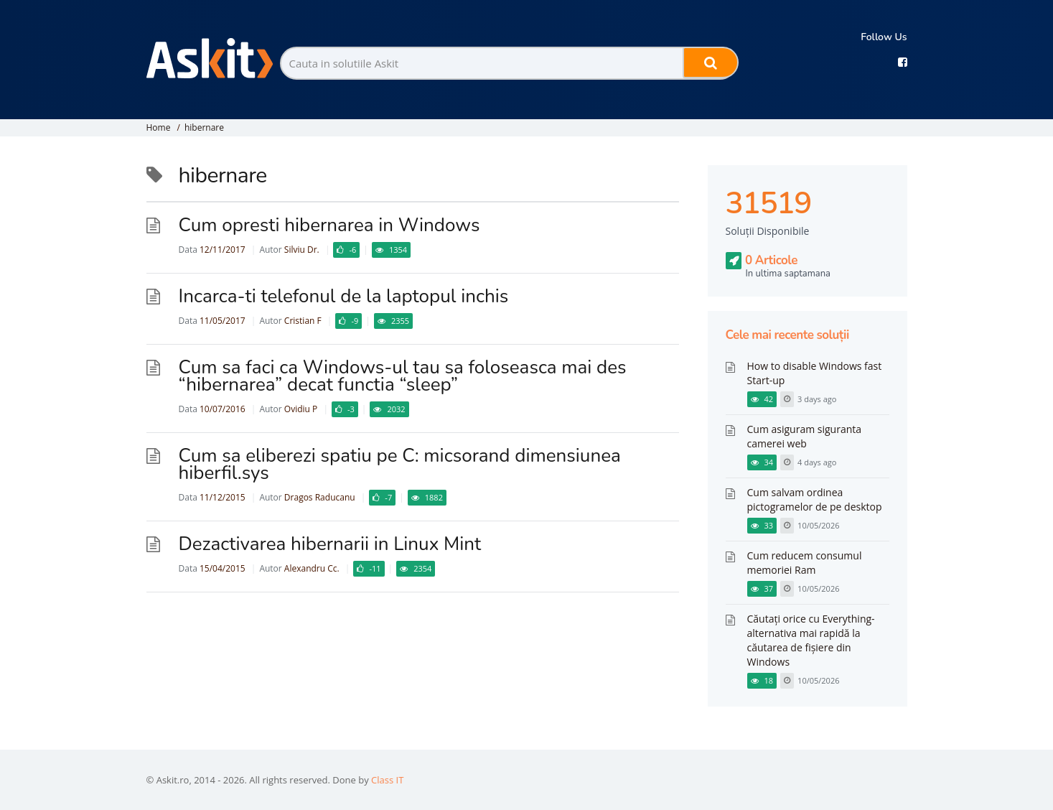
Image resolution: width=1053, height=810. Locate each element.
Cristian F (303, 321)
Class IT (387, 779)
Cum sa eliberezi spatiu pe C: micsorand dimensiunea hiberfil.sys (400, 464)
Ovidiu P (300, 409)
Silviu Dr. (301, 249)
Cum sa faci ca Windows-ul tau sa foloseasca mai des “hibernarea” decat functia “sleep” (403, 376)
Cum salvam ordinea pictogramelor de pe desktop (814, 499)
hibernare (204, 127)
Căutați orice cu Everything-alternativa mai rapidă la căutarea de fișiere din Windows (811, 640)
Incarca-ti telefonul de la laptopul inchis (344, 296)
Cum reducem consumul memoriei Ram (804, 563)
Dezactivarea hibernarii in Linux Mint (330, 544)
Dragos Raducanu (319, 497)
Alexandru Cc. (312, 568)
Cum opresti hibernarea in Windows (329, 225)
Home (158, 127)
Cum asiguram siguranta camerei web (804, 436)
